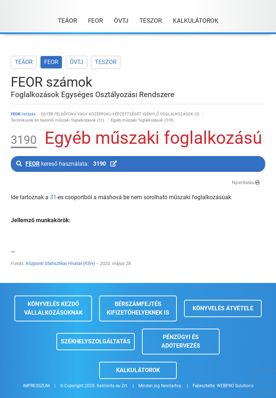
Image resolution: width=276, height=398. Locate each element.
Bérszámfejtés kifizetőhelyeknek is (138, 308)
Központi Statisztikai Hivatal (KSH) (60, 263)
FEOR (51, 62)
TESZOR (105, 62)
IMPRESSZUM (36, 385)
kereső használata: (66, 163)
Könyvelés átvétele (223, 308)
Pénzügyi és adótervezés (180, 341)
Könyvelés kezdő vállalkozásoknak (53, 308)
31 (53, 197)
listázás (23, 114)
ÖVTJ (76, 62)
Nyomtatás (246, 182)
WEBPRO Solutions (235, 385)
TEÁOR (24, 62)
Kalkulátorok (138, 370)
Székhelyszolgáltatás (95, 341)
